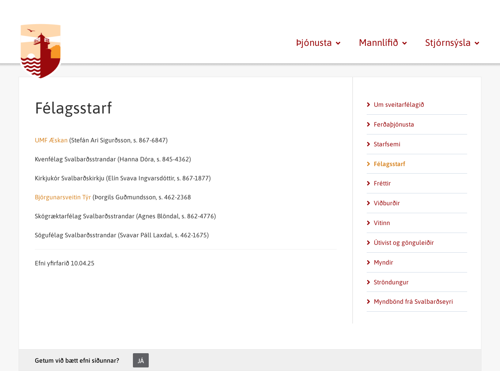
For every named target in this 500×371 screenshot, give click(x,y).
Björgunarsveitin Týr (63, 197)
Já (141, 360)
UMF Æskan (51, 140)
